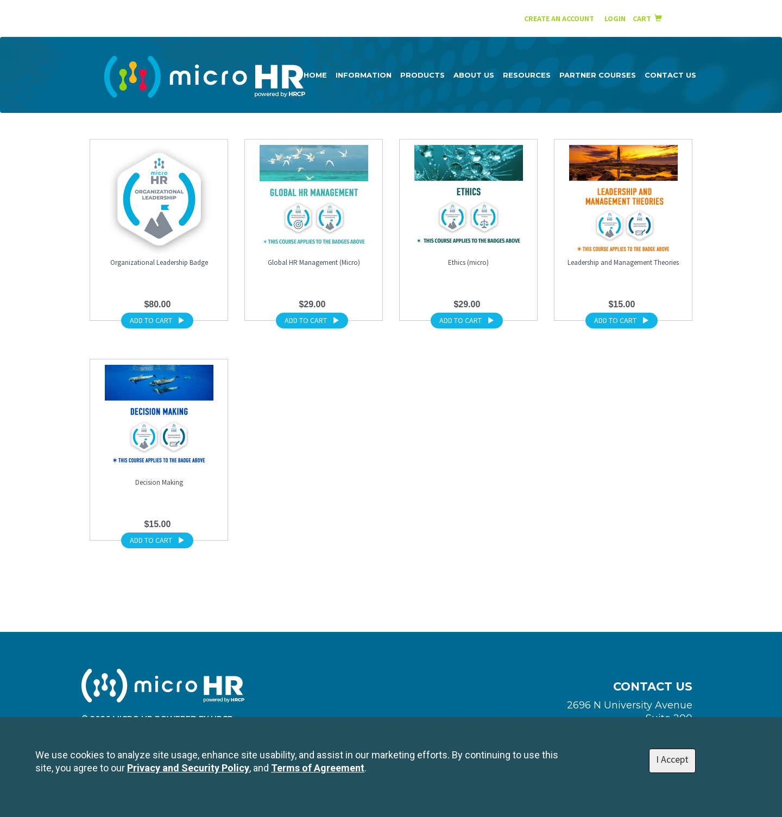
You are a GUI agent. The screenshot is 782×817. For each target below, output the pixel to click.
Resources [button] (527, 75)
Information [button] (364, 75)
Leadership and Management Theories (623, 262)
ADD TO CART (157, 320)
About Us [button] (473, 75)
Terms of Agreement (317, 768)
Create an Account (559, 18)
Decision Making (159, 482)
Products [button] (422, 75)
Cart (647, 18)
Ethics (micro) (468, 262)
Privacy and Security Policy (188, 768)
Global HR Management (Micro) (314, 262)
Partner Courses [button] (597, 75)
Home (315, 75)
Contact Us (670, 75)
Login (615, 18)
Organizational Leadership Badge (159, 262)
